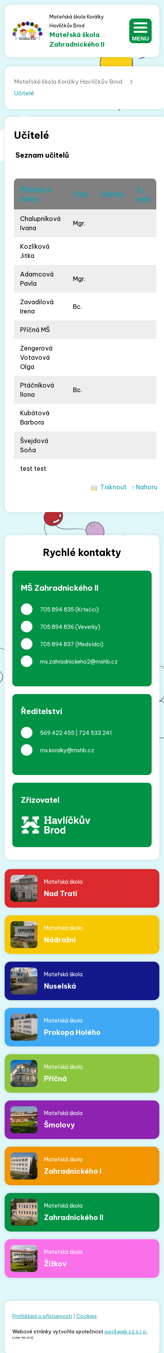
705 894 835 (57, 609)
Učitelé (24, 93)
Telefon (112, 194)
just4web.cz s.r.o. (126, 1331)
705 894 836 (57, 626)
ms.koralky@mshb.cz (67, 750)
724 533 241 (95, 733)
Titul (80, 194)
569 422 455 (57, 733)
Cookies (86, 1316)
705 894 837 (57, 644)
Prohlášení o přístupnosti (42, 1316)
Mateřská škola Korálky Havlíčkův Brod (68, 81)
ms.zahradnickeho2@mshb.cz (79, 661)
